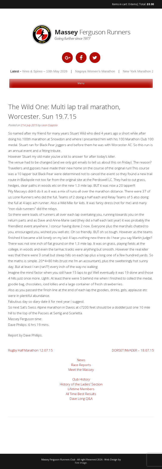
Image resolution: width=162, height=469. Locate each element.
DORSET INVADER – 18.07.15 (133, 350)
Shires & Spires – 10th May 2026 (44, 71)
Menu (81, 83)
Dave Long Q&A (81, 398)
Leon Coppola (49, 125)
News (81, 360)
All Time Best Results (81, 394)
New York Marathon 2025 (141, 71)
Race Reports (81, 365)
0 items (132, 4)
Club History (81, 379)
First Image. (81, 462)
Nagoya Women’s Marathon (96, 71)
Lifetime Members (81, 389)
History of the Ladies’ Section (81, 384)
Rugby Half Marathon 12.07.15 (30, 350)
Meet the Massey (81, 369)
